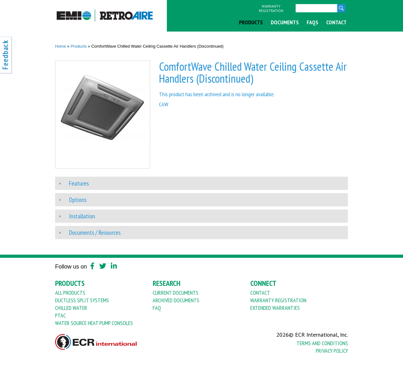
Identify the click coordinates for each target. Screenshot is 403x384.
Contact (336, 22)
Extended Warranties (275, 307)
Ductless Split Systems (82, 300)
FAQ (157, 307)
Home (60, 46)
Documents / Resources (95, 232)
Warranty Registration (271, 8)
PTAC (60, 315)
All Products (70, 292)
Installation (82, 216)
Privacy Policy (332, 350)
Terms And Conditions (322, 343)
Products (251, 22)
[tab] (201, 183)
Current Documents (175, 292)
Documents (285, 22)
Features (79, 183)
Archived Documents (176, 300)
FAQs (312, 22)
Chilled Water (71, 307)
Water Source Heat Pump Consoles (94, 323)
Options (78, 200)
